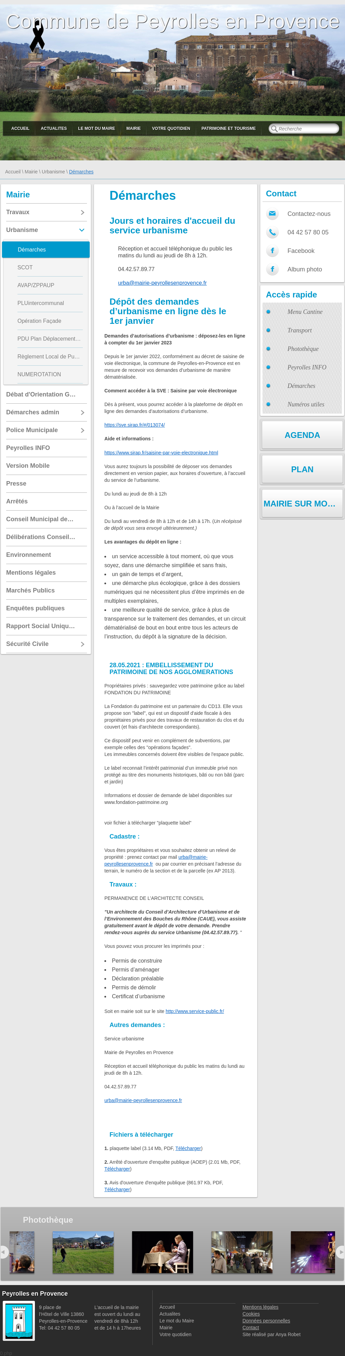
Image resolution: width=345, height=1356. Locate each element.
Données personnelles (266, 1320)
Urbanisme (53, 171)
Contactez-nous (309, 213)
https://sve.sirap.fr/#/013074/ (134, 425)
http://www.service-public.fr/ (195, 1011)
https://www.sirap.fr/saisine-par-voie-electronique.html (161, 452)
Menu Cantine (305, 311)
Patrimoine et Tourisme (229, 128)
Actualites (54, 128)
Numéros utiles (306, 404)
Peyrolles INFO (307, 367)
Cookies (251, 1314)
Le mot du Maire (96, 128)
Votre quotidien (171, 128)
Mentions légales (260, 1307)
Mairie (133, 128)
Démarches (301, 385)
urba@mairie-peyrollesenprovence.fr (162, 283)
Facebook (301, 250)
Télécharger (188, 1148)
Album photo (305, 269)
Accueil (20, 128)
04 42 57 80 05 (308, 232)
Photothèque (303, 348)
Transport (300, 330)
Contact (250, 1327)
